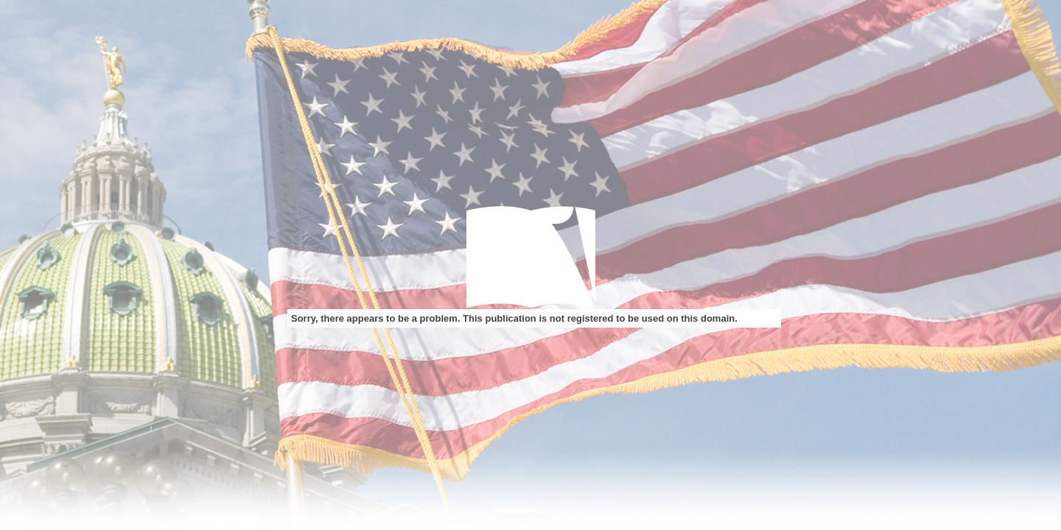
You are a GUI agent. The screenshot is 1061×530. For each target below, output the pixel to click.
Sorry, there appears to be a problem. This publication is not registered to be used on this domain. (514, 318)
